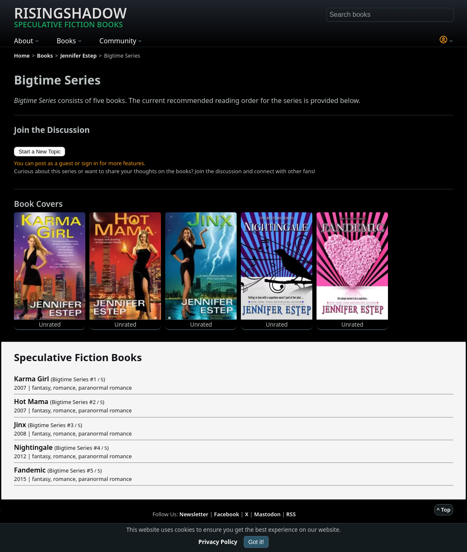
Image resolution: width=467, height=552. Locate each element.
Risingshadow (70, 16)
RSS (291, 514)
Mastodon (267, 514)
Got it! (256, 542)
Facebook (226, 514)
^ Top (444, 509)
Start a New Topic (39, 151)
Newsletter (193, 514)
